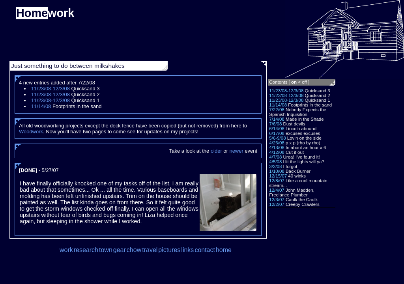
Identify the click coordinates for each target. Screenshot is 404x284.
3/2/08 (275, 166)
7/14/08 (276, 119)
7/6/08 (275, 123)
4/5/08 (275, 161)
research (86, 250)
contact (205, 250)
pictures (169, 250)
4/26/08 (276, 142)
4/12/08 (276, 152)
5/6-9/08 (277, 138)
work (66, 250)
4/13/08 (276, 147)
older (216, 151)
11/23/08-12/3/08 (286, 90)
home (224, 250)
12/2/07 (276, 204)
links (187, 250)
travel (149, 250)
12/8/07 (276, 180)
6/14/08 (276, 128)
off (304, 82)
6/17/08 (276, 133)
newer (236, 151)
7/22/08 (276, 109)
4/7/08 (275, 157)
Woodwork (31, 132)
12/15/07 (278, 176)
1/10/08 (276, 171)
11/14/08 (278, 105)
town (105, 250)
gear (119, 250)
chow (134, 250)
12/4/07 (276, 190)
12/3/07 (276, 199)
